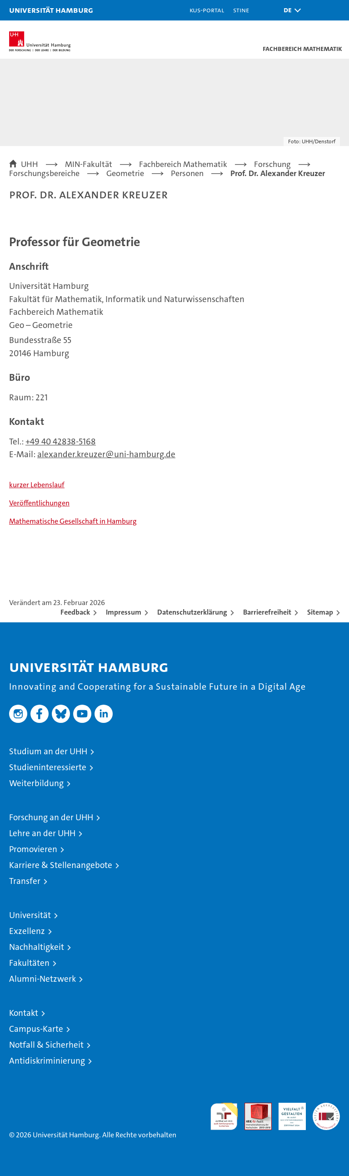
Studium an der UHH (48, 751)
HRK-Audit (287, 1112)
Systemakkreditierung (326, 1107)
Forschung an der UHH (51, 817)
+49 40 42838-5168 (60, 441)
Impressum (123, 612)
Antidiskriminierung (47, 1060)
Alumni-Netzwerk (42, 978)
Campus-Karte (36, 1029)
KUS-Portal (206, 10)
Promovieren (33, 849)
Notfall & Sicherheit (46, 1044)
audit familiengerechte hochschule (224, 1116)
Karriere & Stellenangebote (60, 865)
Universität (30, 915)
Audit (253, 1107)
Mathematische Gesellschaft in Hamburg (73, 521)
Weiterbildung (36, 783)
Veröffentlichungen (39, 503)
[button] (290, 10)
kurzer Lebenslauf (37, 485)
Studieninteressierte (47, 767)
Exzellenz (27, 931)
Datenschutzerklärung (192, 612)
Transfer (24, 881)
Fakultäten (29, 963)
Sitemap (320, 612)
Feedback (75, 612)
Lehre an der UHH (42, 833)
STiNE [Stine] (241, 10)
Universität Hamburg (51, 9)
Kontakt (23, 1013)
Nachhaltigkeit (36, 947)
